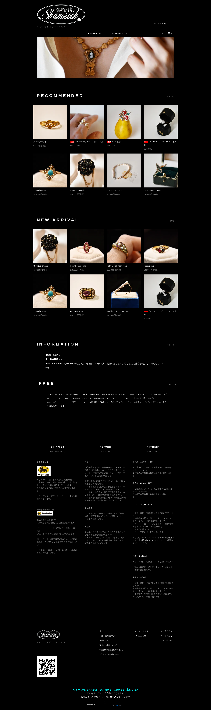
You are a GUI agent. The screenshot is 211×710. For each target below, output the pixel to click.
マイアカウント (160, 23)
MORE (103, 203)
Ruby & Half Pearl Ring (117, 266)
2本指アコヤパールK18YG (118, 311)
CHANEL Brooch (77, 190)
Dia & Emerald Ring (152, 190)
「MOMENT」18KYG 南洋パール (86, 142)
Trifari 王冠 (113, 142)
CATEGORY (92, 34)
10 (124, 81)
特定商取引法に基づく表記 (111, 650)
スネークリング (40, 142)
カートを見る (166, 636)
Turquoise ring (39, 190)
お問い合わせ (166, 640)
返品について (105, 640)
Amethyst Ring (76, 311)
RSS (137, 636)
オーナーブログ (141, 631)
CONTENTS (117, 34)
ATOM (143, 636)
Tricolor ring (149, 266)
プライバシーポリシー (109, 654)
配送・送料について (108, 636)
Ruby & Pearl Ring (78, 266)
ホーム (102, 631)
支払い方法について (108, 645)
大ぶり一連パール (114, 190)
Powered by (105, 703)
